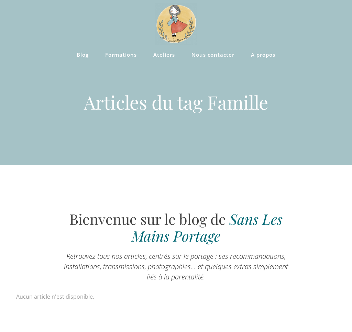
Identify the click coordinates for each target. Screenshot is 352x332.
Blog (83, 54)
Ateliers (164, 54)
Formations (121, 54)
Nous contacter (212, 54)
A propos (263, 54)
